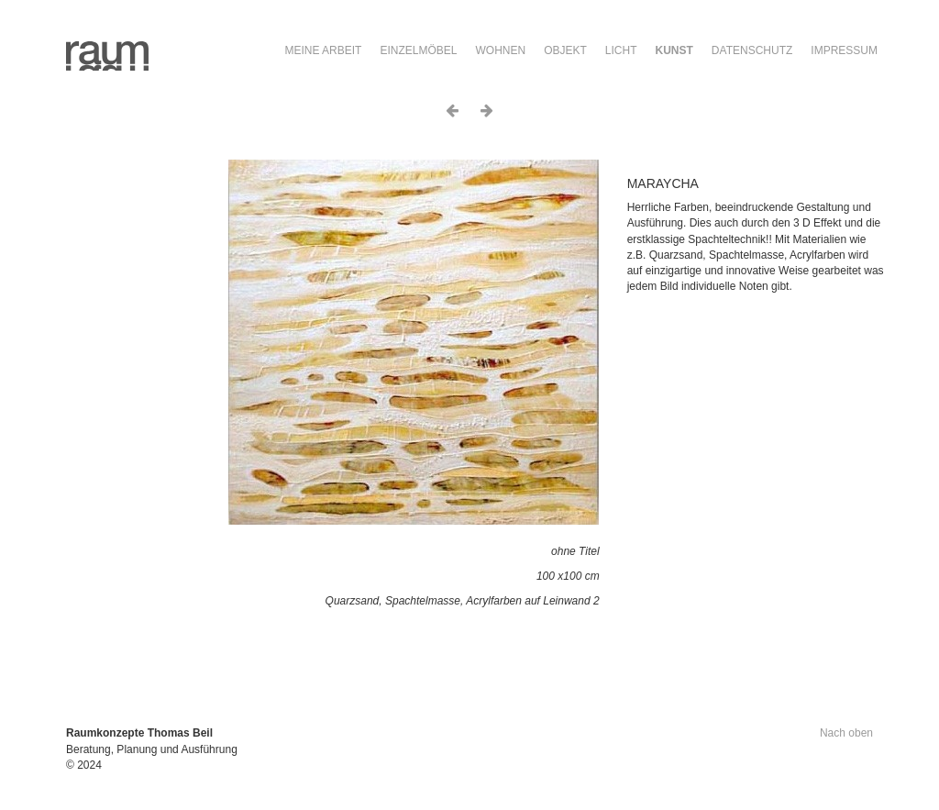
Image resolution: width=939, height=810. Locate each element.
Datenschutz (752, 50)
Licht (621, 50)
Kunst (674, 50)
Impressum (844, 50)
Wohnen (500, 50)
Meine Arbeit (322, 50)
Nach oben (846, 733)
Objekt (565, 50)
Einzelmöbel (418, 50)
